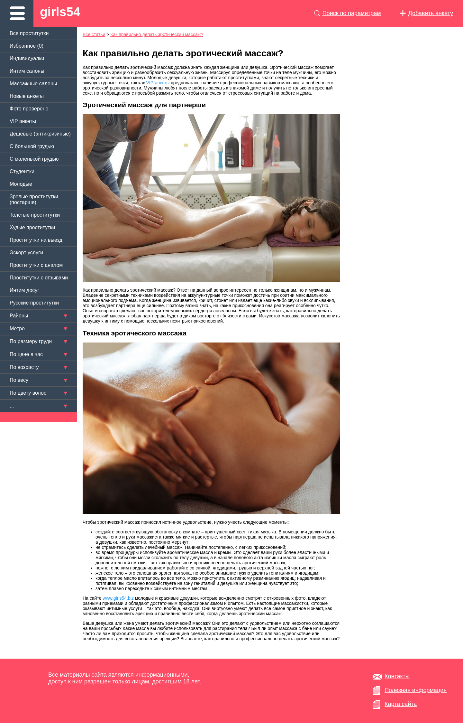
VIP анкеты (23, 121)
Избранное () (26, 46)
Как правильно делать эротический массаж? (156, 34)
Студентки (22, 171)
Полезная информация (416, 690)
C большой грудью (32, 146)
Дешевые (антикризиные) (40, 133)
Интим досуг (24, 290)
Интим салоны (27, 71)
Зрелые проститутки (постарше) (34, 199)
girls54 (60, 12)
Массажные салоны (33, 83)
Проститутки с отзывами (39, 277)
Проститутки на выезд (36, 240)
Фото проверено (29, 108)
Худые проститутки (32, 227)
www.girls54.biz (118, 598)
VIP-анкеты (158, 82)
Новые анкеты (27, 96)
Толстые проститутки (35, 215)
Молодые (21, 184)
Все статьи (94, 34)
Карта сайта (401, 704)
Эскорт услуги (26, 252)
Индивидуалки (27, 58)
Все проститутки (29, 33)
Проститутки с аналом (36, 265)
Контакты (397, 676)
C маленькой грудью (34, 159)
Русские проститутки (34, 302)
